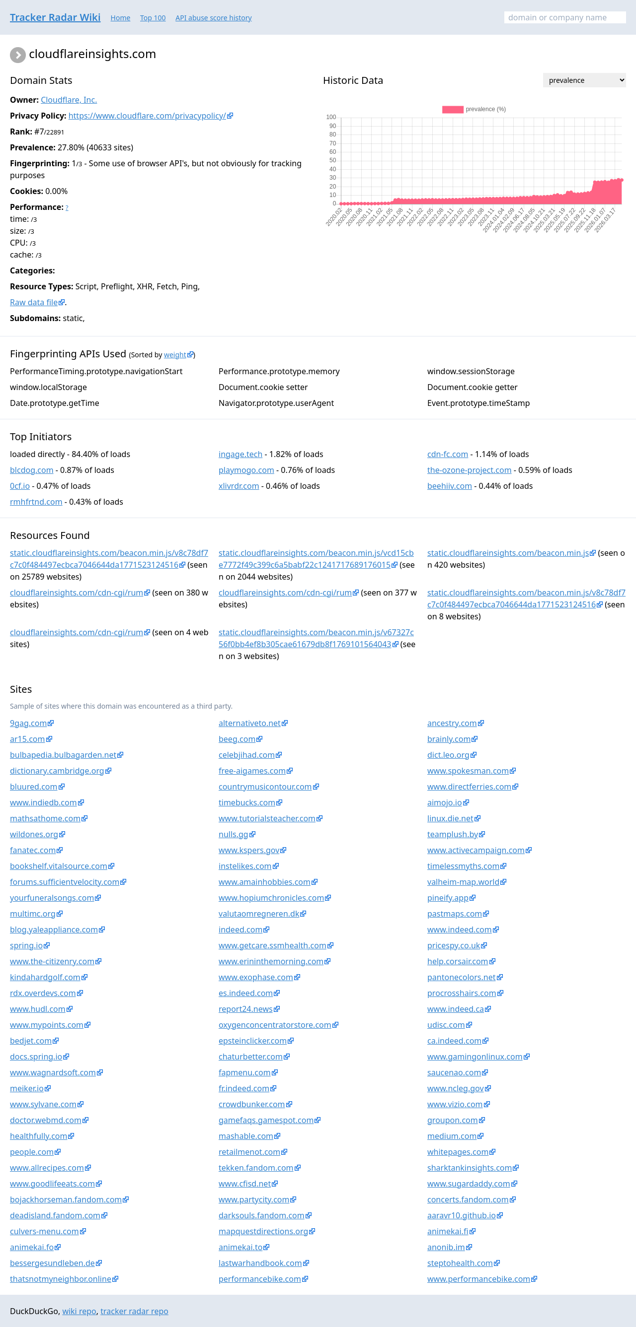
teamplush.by (452, 834)
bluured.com (34, 786)
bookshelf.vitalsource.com (58, 866)
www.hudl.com (38, 1008)
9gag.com (28, 723)
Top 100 (153, 17)
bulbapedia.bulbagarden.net (63, 754)
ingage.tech (240, 454)
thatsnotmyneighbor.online (60, 1278)
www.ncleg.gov (455, 1088)
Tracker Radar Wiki (55, 17)
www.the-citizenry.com (52, 961)
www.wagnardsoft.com (53, 1072)
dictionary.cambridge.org (57, 770)
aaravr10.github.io (461, 1215)
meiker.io (27, 1088)
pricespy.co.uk (453, 945)
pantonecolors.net (461, 977)
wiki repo (79, 1311)
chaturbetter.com (251, 1056)
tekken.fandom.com (256, 1167)
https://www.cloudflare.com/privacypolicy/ (147, 115)
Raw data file (34, 302)
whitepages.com (457, 1151)
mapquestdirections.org (263, 1231)
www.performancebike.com (478, 1278)
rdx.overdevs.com (43, 993)
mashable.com (246, 1135)
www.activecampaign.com (476, 850)
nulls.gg (233, 834)
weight (175, 354)
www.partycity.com (254, 1199)
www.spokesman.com (468, 770)
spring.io (26, 945)
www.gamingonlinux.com (475, 1056)
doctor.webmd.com (45, 1120)
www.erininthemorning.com (271, 961)
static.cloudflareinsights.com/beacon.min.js (508, 552)
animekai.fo (32, 1247)
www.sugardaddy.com (468, 1183)
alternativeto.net (250, 723)
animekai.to (240, 1247)
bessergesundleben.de (52, 1263)
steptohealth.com (460, 1263)
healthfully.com (38, 1135)
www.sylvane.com (43, 1104)
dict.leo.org (448, 754)
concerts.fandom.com (468, 1199)
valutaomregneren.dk (259, 913)
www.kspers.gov (249, 850)
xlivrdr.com (239, 485)
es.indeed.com (246, 993)
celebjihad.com (247, 754)
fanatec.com (33, 850)
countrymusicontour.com (265, 786)
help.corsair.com (457, 961)
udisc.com (446, 1024)
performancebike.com (260, 1278)
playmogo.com (246, 469)
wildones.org (34, 834)
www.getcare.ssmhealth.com (272, 945)
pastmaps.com (454, 913)
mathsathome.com (45, 818)
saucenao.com (454, 1072)
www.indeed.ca (455, 1008)
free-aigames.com (252, 770)
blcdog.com (32, 469)
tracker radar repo (134, 1311)
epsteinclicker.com (253, 1040)
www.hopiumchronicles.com (271, 897)
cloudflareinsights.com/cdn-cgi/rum (76, 592)
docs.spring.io (36, 1056)
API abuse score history (213, 17)
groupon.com (452, 1120)
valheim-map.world (463, 881)
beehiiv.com (449, 485)
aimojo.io (444, 802)
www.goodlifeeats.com (52, 1183)
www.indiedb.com (43, 802)
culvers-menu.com (44, 1231)
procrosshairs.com (461, 993)
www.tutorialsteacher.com (267, 818)
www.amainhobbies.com (265, 881)
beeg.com (237, 738)
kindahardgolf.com (45, 977)
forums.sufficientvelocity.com (64, 881)
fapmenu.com (245, 1072)
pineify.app (448, 897)
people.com (32, 1151)
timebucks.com (247, 802)
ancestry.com (452, 723)
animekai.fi (448, 1231)
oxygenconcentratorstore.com (275, 1024)
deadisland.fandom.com (55, 1215)
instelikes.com (245, 866)
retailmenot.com (249, 1151)
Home (121, 17)
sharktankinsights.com (469, 1167)
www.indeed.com (459, 929)
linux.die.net (450, 818)
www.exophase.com (256, 977)
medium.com (452, 1135)
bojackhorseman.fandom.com (66, 1199)
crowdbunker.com (252, 1104)
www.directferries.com (469, 786)
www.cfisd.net (245, 1183)
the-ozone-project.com (469, 469)
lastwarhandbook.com (260, 1263)
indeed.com (240, 929)
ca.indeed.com (454, 1040)
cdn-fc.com (447, 454)
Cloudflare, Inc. (69, 99)
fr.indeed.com (244, 1088)
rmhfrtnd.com (36, 501)
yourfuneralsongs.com (52, 897)
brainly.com (449, 738)
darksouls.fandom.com (262, 1215)
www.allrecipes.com (47, 1167)
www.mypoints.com (46, 1024)
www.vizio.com (455, 1104)
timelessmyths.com (463, 866)
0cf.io (20, 485)
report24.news (246, 1008)
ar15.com (27, 738)
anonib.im (446, 1247)
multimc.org (33, 913)
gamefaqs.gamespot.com (266, 1120)
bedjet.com (31, 1040)
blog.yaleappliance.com (54, 929)
